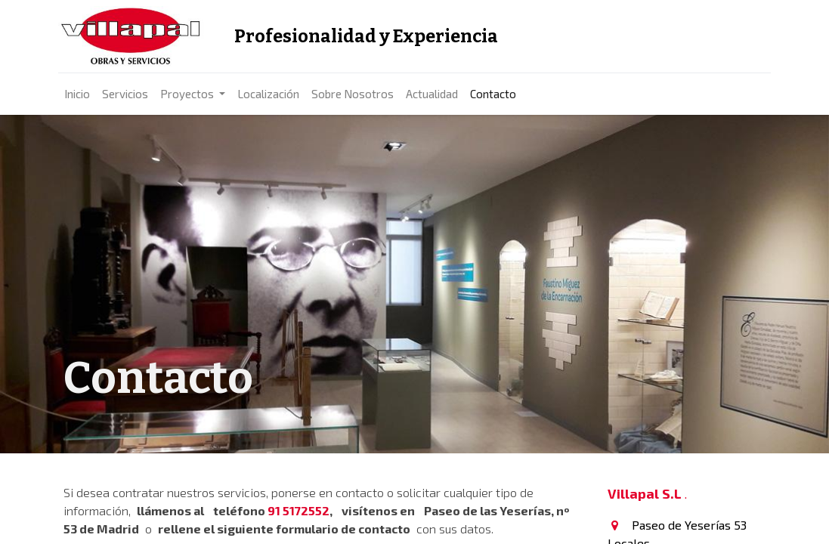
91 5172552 (298, 510)
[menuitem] (82, 94)
